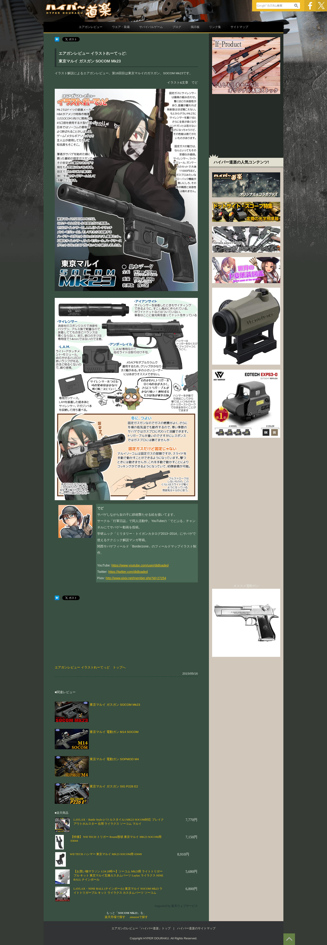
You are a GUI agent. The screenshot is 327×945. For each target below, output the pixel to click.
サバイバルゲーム (151, 27)
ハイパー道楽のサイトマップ (196, 928)
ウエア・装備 (121, 27)
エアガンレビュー (90, 27)
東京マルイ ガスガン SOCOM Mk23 (115, 704)
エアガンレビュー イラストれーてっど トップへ (90, 667)
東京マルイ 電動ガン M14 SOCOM (114, 732)
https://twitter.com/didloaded (128, 572)
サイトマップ (239, 27)
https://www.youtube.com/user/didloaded (139, 565)
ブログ (176, 27)
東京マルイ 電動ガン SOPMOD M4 (114, 759)
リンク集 (215, 27)
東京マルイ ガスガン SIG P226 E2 (114, 786)
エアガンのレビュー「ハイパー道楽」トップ (141, 928)
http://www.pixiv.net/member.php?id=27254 (136, 578)
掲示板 (195, 27)
